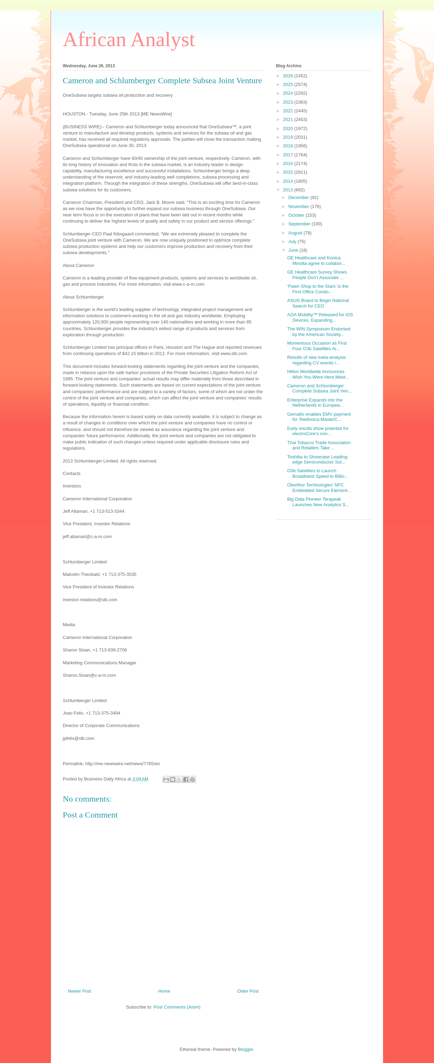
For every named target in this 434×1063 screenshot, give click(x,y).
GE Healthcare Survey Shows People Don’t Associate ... (317, 274)
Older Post (248, 991)
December (299, 197)
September (300, 223)
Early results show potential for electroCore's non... (317, 431)
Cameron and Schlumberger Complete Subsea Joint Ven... (319, 388)
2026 (288, 75)
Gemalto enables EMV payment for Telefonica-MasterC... (319, 417)
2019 (288, 137)
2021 (288, 119)
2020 (288, 128)
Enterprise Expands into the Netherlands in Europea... (315, 402)
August (296, 232)
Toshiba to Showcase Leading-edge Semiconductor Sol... (317, 459)
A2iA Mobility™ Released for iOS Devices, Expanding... (320, 317)
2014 (288, 181)
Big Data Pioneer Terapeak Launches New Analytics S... (318, 501)
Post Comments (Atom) (177, 1007)
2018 (288, 145)
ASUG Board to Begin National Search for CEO (318, 303)
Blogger (245, 1049)
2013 (288, 189)
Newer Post (79, 991)
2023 (288, 102)
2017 (288, 154)
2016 (288, 163)
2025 (288, 84)
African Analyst (129, 39)
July (293, 241)
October (297, 215)
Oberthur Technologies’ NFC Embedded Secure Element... (319, 487)
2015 (288, 172)
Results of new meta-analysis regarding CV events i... (316, 360)
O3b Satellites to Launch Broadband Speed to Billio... (317, 473)
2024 (288, 93)
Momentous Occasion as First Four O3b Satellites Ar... (317, 345)
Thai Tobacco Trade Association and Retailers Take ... (318, 445)
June (294, 250)
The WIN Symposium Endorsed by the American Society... (318, 331)
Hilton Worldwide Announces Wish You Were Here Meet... (318, 374)
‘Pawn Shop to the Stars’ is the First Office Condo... (317, 289)
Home (164, 991)
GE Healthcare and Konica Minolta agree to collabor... (316, 260)
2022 (288, 110)
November (299, 206)
